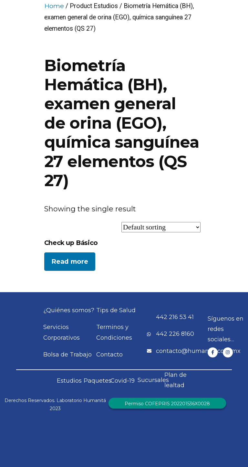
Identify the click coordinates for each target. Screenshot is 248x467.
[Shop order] (161, 227)
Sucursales (153, 380)
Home (54, 6)
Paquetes (97, 380)
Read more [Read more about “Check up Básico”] (69, 261)
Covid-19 (122, 380)
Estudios (69, 380)
